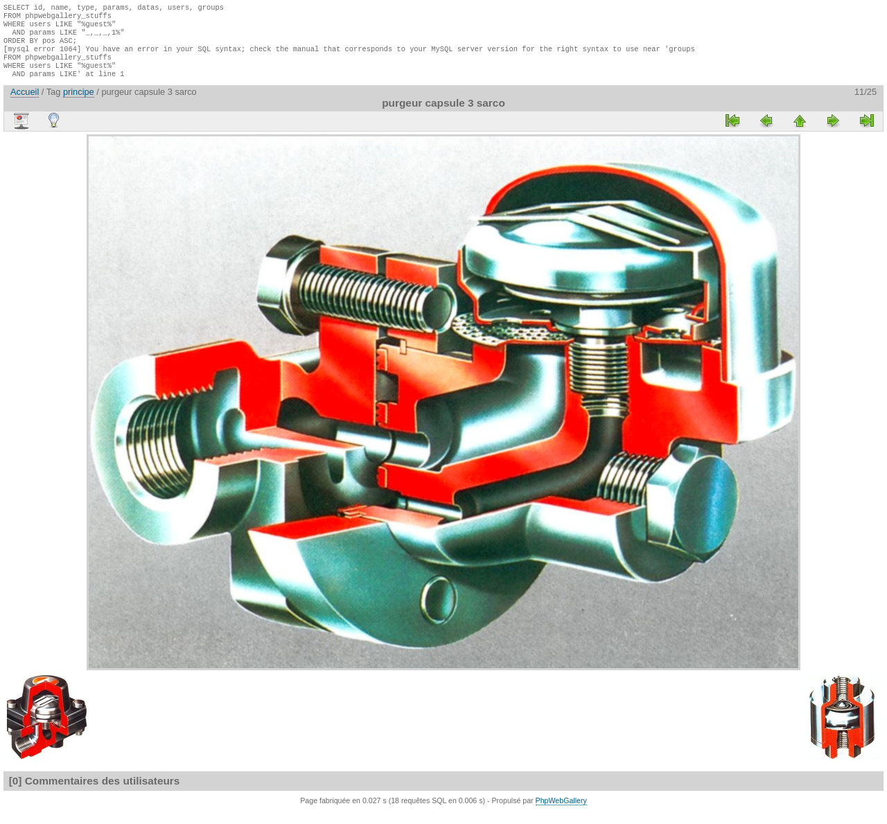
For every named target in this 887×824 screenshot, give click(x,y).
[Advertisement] (45, 354)
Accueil (24, 104)
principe (78, 104)
